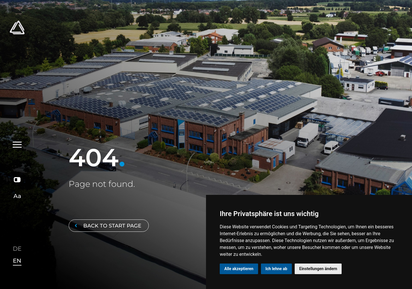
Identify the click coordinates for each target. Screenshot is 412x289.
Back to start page (107, 225)
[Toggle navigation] (17, 83)
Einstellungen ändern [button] (318, 268)
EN (17, 260)
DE (17, 249)
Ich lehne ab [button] (276, 268)
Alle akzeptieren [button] (238, 268)
